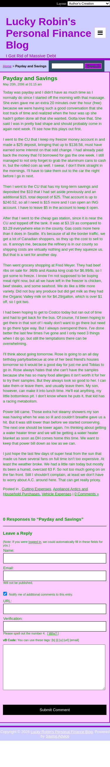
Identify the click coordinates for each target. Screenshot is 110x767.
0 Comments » (87, 494)
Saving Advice (57, 745)
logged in (34, 542)
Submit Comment (55, 718)
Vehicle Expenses (56, 494)
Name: (8, 550)
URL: (7, 601)
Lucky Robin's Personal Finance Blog (62, 740)
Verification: (13, 618)
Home (7, 66)
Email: (8, 568)
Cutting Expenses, (37, 489)
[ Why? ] (53, 633)
